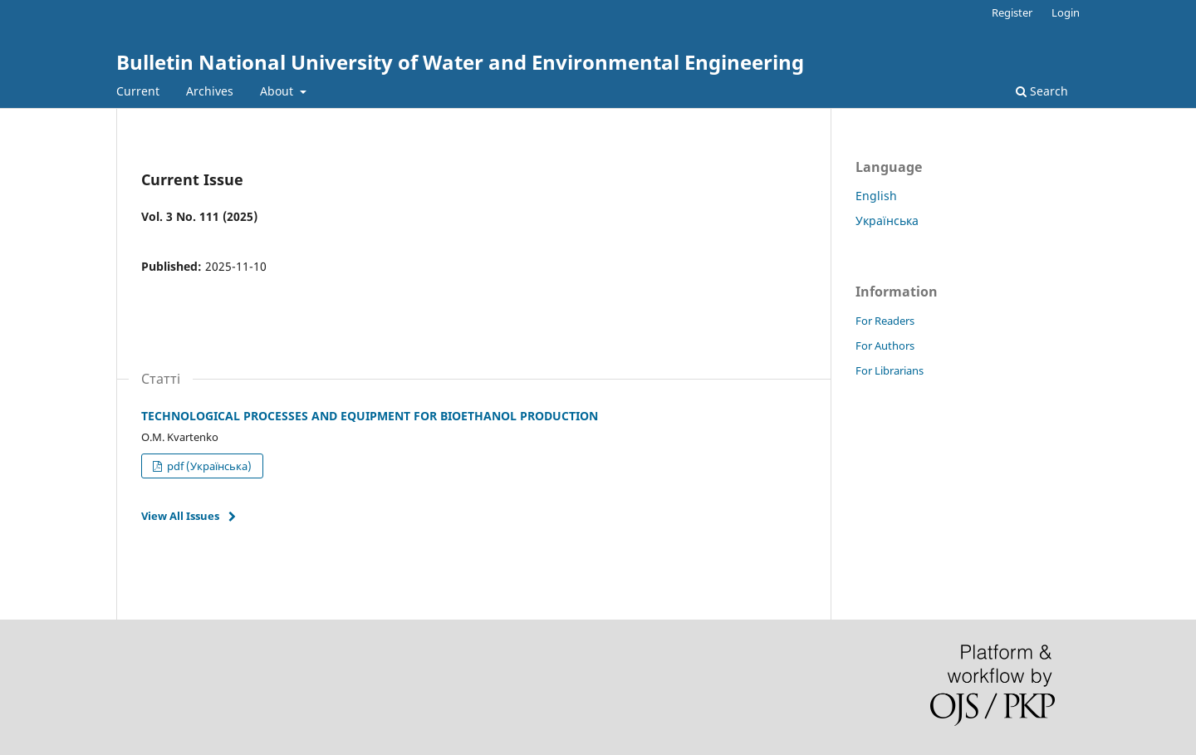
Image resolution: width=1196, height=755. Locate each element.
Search (1042, 91)
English (876, 195)
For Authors (884, 345)
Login (1065, 12)
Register (1012, 12)
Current (137, 91)
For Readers (884, 320)
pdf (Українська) (208, 465)
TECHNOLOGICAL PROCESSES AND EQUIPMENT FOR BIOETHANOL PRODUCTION (369, 416)
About (278, 91)
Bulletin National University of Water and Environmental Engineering (460, 62)
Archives (209, 91)
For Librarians (889, 370)
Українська (887, 220)
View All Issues (180, 515)
